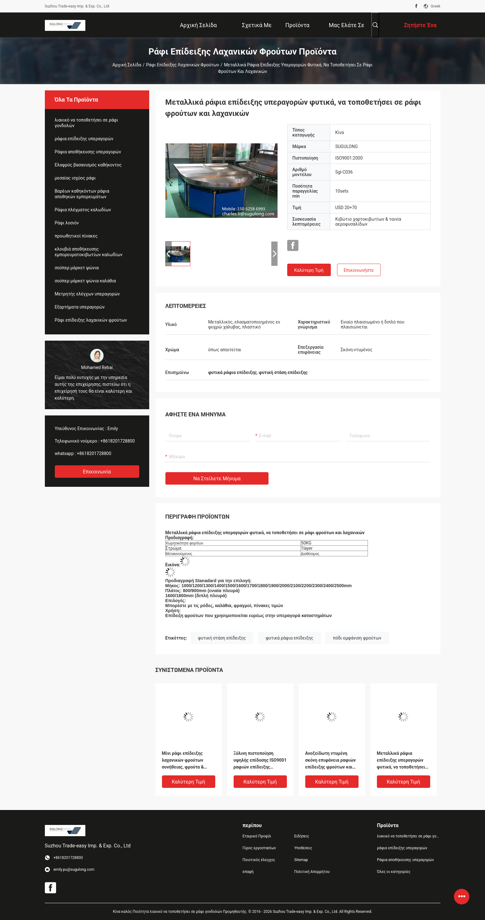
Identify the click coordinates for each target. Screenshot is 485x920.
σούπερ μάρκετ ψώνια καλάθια (85, 280)
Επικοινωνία (97, 472)
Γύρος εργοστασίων (259, 848)
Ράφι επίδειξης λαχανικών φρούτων (182, 64)
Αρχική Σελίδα (126, 64)
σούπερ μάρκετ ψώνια (77, 267)
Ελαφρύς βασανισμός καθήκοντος (88, 164)
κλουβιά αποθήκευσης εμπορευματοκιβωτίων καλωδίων (88, 252)
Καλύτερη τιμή (309, 270)
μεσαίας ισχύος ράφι (75, 177)
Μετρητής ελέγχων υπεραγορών (87, 293)
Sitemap (301, 860)
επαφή (248, 872)
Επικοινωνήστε (359, 270)
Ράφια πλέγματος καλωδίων (83, 209)
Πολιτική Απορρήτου (312, 872)
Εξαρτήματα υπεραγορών (80, 306)
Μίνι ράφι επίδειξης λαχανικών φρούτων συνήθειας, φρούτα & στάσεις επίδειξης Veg (185, 760)
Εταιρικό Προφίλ (257, 836)
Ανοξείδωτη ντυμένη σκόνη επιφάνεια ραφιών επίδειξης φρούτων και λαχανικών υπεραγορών (330, 760)
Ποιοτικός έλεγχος (259, 860)
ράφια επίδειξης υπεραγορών (84, 138)
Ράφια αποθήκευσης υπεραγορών (88, 151)
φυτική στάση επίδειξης (222, 637)
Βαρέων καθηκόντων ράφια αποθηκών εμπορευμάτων (82, 194)
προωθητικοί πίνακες (76, 235)
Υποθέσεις (303, 848)
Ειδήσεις (301, 836)
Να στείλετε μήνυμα (217, 479)
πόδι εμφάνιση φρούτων (357, 637)
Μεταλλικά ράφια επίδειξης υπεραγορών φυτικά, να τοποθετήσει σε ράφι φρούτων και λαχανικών (401, 760)
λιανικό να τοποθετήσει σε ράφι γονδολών (86, 122)
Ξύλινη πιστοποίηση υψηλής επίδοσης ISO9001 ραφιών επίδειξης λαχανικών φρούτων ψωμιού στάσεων (260, 760)
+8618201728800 (117, 440)
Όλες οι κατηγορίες (393, 872)
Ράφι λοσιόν (67, 222)
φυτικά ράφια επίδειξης (289, 637)
